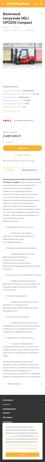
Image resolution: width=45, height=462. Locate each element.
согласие (9, 436)
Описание (10, 170)
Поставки (7, 417)
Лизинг (6, 413)
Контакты (7, 422)
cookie (35, 436)
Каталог (7, 404)
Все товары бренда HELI (24, 120)
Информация (9, 409)
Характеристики (28, 170)
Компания (8, 400)
